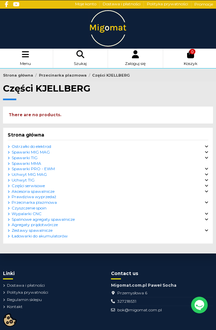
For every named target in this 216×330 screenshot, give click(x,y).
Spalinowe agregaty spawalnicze (43, 219)
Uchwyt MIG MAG (29, 174)
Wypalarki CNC (27, 213)
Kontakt (15, 306)
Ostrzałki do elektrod (31, 146)
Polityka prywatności (168, 4)
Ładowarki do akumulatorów (40, 235)
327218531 (126, 301)
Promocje (203, 4)
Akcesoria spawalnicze (33, 191)
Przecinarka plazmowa (34, 202)
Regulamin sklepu (24, 299)
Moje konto (86, 4)
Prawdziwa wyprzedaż (34, 196)
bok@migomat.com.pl (139, 309)
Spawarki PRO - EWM (33, 168)
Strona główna (26, 135)
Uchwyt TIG (23, 179)
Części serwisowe (28, 185)
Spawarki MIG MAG (31, 152)
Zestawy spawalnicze (32, 230)
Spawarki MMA (26, 163)
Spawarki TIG (25, 157)
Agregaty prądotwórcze (35, 224)
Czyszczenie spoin (29, 207)
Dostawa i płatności (122, 4)
